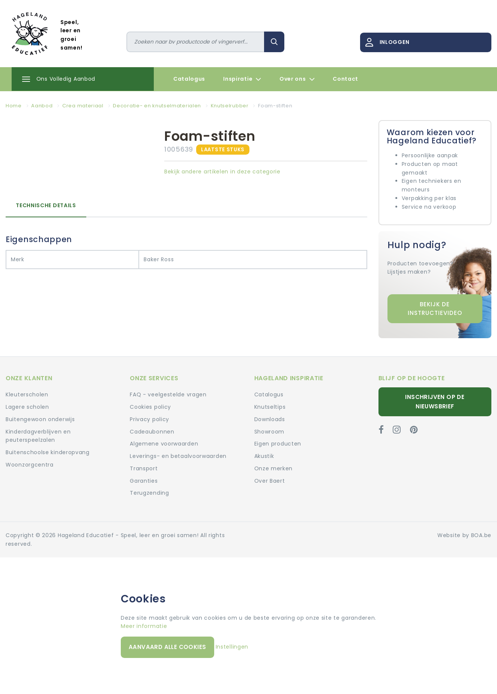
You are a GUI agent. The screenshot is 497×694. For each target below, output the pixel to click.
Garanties (144, 481)
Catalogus (189, 79)
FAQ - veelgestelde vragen (168, 394)
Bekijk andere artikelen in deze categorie (222, 171)
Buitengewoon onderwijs (40, 419)
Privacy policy (149, 419)
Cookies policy (150, 407)
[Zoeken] (195, 42)
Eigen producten (278, 443)
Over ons (297, 79)
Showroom (269, 431)
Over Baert (269, 481)
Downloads (269, 419)
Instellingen (232, 646)
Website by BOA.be (464, 535)
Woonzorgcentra (30, 464)
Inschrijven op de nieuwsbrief (434, 401)
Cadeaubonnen (152, 431)
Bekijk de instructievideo (435, 308)
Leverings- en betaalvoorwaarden (178, 456)
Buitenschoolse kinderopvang (48, 452)
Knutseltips (270, 407)
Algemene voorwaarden (164, 443)
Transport (144, 468)
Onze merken (273, 468)
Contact (345, 79)
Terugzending (149, 493)
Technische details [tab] (46, 205)
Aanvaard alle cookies (167, 647)
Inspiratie (242, 79)
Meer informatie (144, 626)
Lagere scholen (27, 407)
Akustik (264, 456)
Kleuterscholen (27, 394)
